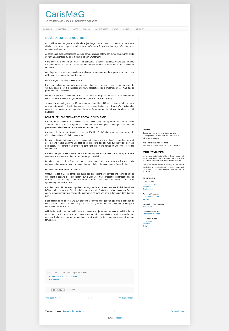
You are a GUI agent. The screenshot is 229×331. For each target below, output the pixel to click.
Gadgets (86, 29)
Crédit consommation (151, 197)
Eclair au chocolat (150, 184)
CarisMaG (65, 14)
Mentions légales (177, 311)
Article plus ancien (126, 298)
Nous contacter (68, 311)
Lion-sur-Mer (148, 221)
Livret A (146, 199)
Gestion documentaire (151, 214)
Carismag (47, 29)
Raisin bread (148, 189)
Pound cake (147, 187)
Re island (146, 226)
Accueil (89, 298)
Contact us (80, 311)
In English (139, 29)
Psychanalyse (148, 206)
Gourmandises (101, 29)
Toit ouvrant (55, 279)
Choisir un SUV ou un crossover (64, 276)
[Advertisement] (70, 244)
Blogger (118, 318)
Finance (74, 29)
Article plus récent (53, 298)
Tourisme (126, 29)
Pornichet (146, 224)
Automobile (61, 29)
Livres (115, 29)
